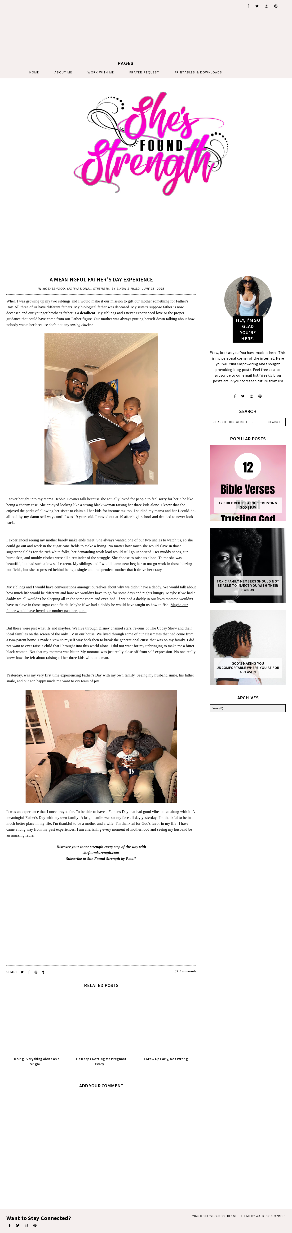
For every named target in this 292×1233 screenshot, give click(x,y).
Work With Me (101, 72)
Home (34, 72)
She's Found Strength (221, 1216)
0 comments (185, 971)
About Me (63, 72)
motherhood (54, 289)
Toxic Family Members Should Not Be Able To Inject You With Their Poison (248, 585)
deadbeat (87, 313)
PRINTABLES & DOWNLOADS (198, 72)
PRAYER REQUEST (144, 72)
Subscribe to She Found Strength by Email (101, 859)
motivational (79, 289)
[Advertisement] (125, 29)
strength (101, 289)
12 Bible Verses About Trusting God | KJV (248, 505)
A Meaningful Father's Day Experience (101, 279)
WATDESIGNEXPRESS (271, 1216)
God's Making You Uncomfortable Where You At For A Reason (248, 667)
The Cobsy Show (163, 628)
